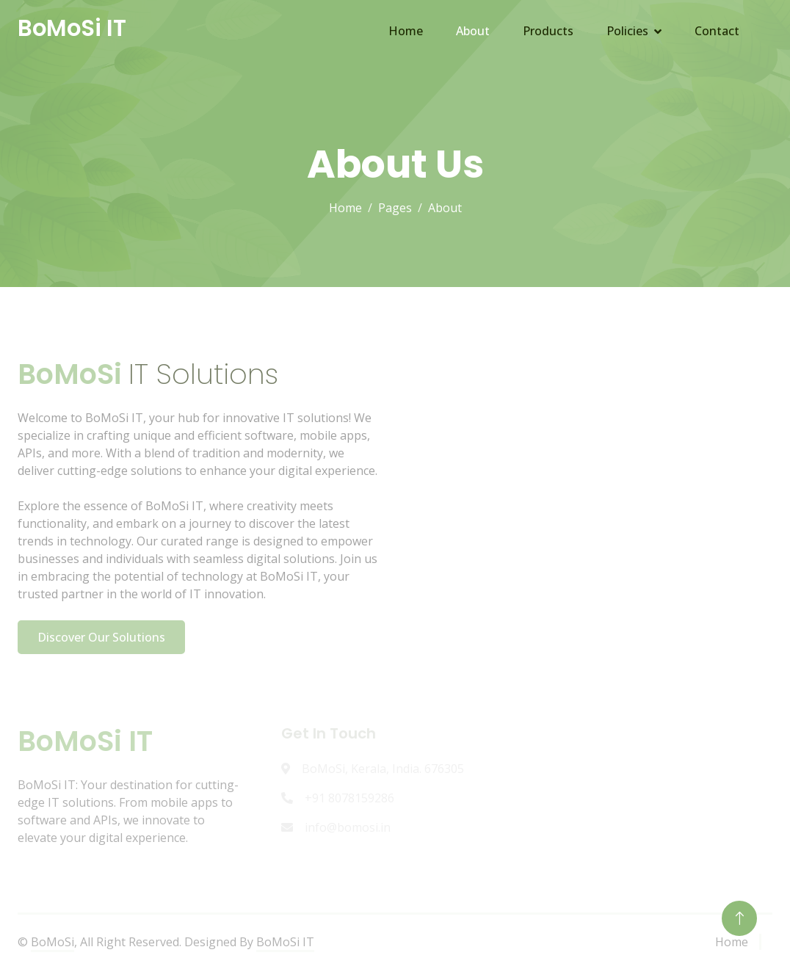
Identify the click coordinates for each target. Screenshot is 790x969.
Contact (717, 31)
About (473, 31)
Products (548, 31)
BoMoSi (52, 942)
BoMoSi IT (285, 942)
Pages (395, 208)
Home (405, 31)
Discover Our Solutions (101, 637)
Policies (627, 31)
